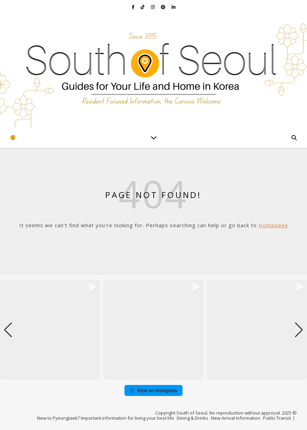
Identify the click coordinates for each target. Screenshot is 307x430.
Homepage (273, 225)
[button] (153, 375)
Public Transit (277, 418)
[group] (50, 330)
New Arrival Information (235, 418)
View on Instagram (153, 390)
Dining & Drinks (192, 418)
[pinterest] (163, 7)
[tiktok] (143, 7)
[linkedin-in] (173, 7)
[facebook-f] (133, 7)
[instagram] (153, 7)
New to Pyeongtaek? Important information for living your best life (105, 418)
